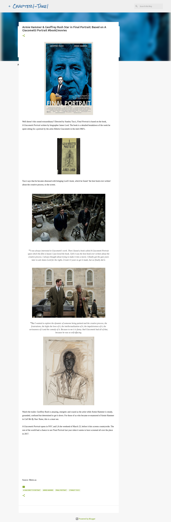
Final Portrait (61, 490)
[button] (23, 35)
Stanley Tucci (74, 490)
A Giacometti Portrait (31, 490)
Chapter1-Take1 (31, 6)
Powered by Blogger (85, 519)
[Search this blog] (151, 6)
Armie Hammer (48, 490)
